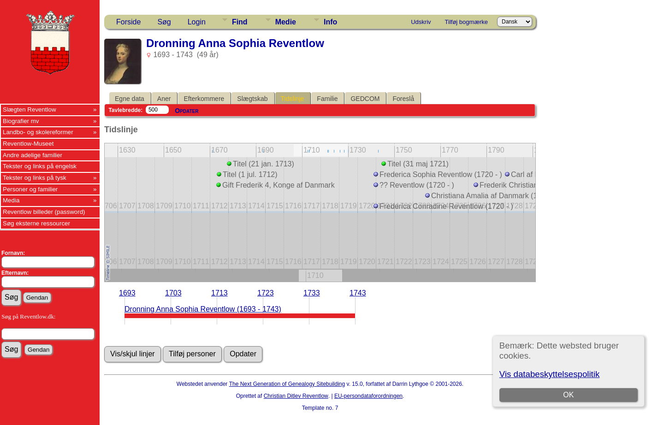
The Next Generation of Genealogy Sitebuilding (287, 384)
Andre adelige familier (32, 155)
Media (11, 200)
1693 (127, 293)
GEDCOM (364, 98)
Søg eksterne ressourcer (36, 223)
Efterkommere (204, 98)
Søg (164, 22)
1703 (173, 293)
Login (197, 22)
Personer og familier (30, 189)
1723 (265, 293)
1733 (311, 293)
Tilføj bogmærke (466, 21)
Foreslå (403, 98)
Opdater (186, 110)
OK (568, 395)
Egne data (129, 98)
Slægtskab (252, 98)
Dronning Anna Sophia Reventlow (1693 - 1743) (203, 309)
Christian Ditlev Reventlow (296, 396)
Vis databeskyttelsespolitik (549, 374)
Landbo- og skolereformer (38, 132)
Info (330, 22)
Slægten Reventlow (29, 109)
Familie (327, 98)
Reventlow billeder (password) (44, 211)
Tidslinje (292, 98)
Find (240, 22)
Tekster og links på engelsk (40, 166)
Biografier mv (21, 121)
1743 (358, 293)
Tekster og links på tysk (34, 177)
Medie (285, 22)
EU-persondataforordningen (368, 396)
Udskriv (421, 21)
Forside (128, 22)
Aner (164, 98)
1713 (219, 293)
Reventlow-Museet (28, 143)
